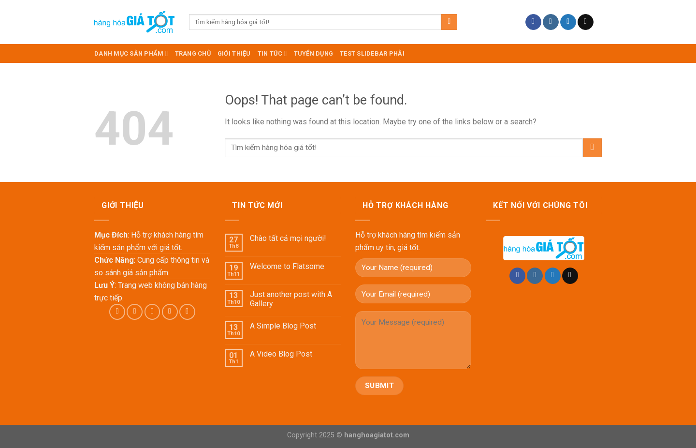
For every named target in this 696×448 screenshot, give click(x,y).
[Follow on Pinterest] (187, 312)
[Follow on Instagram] (551, 22)
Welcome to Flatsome (287, 266)
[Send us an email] (586, 22)
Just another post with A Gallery (291, 299)
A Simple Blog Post (283, 325)
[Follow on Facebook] (533, 22)
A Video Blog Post (281, 353)
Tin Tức (272, 53)
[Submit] (449, 22)
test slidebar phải (372, 53)
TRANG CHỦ (193, 53)
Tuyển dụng (314, 53)
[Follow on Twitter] (568, 22)
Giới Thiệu (234, 53)
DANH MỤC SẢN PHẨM (131, 53)
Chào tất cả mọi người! (288, 238)
